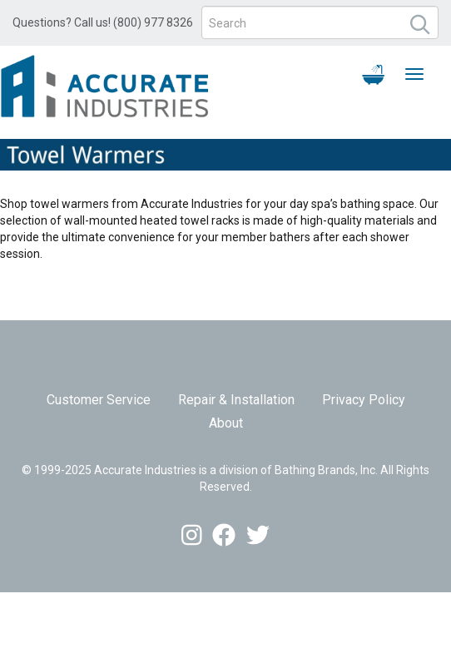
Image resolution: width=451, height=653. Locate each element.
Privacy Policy (363, 400)
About (226, 423)
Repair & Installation (236, 400)
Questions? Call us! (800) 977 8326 (102, 22)
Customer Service (99, 400)
